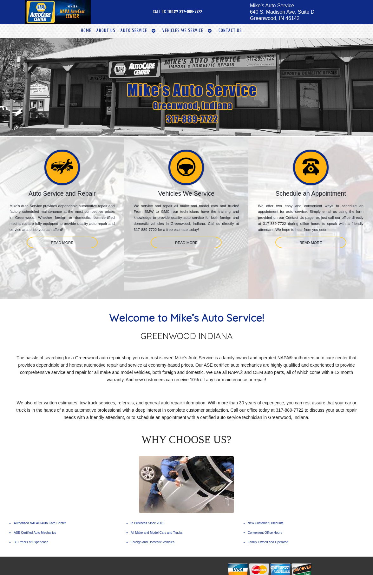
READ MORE (62, 242)
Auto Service (134, 30)
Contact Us (230, 30)
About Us (105, 30)
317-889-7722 (190, 12)
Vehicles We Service (182, 30)
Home (86, 30)
